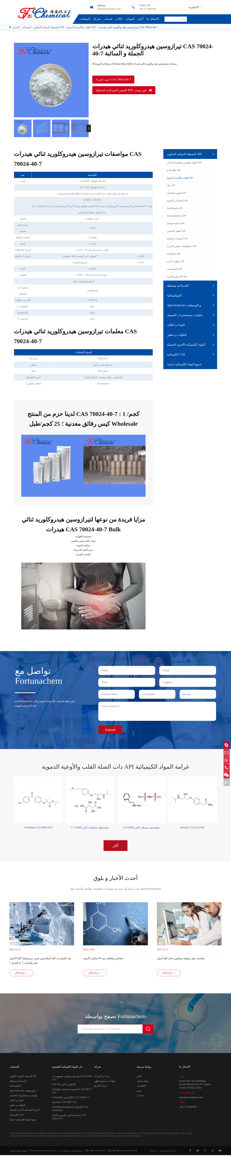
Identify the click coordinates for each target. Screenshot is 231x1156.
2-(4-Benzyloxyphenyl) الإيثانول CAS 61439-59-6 (70, 1109)
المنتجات (84, 18)
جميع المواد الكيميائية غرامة (184, 364)
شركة (97, 18)
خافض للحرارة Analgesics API (181, 246)
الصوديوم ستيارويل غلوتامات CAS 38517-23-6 (72, 1092)
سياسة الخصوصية (168, 1151)
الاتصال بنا (152, 18)
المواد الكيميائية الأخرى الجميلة (186, 344)
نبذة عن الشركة (102, 1077)
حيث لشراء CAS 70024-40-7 (113, 79)
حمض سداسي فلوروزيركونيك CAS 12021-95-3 (69, 1118)
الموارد (130, 18)
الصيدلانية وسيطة (178, 285)
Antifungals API (174, 208)
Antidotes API (173, 254)
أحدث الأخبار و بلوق (115, 877)
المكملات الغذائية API (177, 238)
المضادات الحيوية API (177, 200)
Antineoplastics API (176, 216)
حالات (119, 18)
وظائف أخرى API (175, 261)
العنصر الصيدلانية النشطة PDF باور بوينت (124, 90)
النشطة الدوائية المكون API (49, 27)
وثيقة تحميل (142, 1082)
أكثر (115, 845)
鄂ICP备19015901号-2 (95, 1151)
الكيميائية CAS (176, 354)
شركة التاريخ (100, 1086)
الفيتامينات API (174, 269)
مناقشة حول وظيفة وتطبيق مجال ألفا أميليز (181, 957)
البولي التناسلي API (176, 193)
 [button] (88, 128)
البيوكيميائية (174, 295)
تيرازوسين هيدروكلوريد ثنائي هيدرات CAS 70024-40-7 (127, 27)
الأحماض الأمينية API (177, 276)
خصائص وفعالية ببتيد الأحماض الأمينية (103, 957)
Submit (110, 729)
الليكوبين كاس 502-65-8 (63, 1085)
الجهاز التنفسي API (176, 231)
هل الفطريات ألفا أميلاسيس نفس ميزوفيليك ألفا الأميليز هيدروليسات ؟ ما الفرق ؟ (40, 960)
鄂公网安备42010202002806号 (122, 1151)
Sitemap (153, 1151)
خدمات (108, 18)
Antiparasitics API (175, 223)
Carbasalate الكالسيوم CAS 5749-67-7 (70, 1098)
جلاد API (171, 185)
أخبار (140, 18)
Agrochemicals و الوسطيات (184, 305)
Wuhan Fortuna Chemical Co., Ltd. (46, 1151)
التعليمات (141, 1086)
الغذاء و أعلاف (176, 324)
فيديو (139, 1091)
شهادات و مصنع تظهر (104, 1082)
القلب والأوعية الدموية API (81, 27)
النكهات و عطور (177, 334)
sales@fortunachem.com (109, 9)
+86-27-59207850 (147, 9)
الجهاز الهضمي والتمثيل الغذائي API (184, 162)
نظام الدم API (174, 170)
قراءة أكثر (21, 974)
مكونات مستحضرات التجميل (185, 315)
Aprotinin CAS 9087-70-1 (64, 1103)
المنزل (15, 27)
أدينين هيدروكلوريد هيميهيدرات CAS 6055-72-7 (72, 1079)
